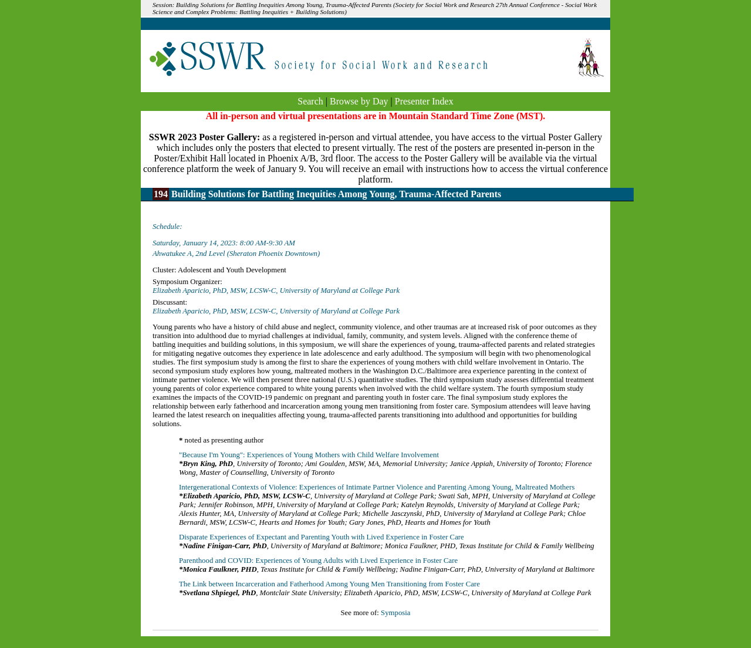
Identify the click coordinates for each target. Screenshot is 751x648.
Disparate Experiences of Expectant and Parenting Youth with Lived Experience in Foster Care (321, 537)
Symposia (395, 613)
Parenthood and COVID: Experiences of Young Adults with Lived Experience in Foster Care (318, 560)
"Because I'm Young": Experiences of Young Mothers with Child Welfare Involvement (309, 455)
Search (310, 101)
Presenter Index (424, 101)
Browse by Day (359, 101)
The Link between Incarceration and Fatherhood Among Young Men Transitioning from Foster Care (329, 584)
